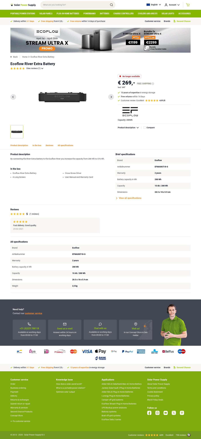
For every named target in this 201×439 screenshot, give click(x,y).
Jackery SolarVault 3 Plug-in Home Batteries (121, 388)
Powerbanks (89, 13)
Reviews (49, 145)
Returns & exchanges (19, 400)
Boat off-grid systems (111, 415)
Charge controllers (123, 13)
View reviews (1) (34, 68)
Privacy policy (153, 396)
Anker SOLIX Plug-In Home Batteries (117, 392)
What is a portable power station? (70, 388)
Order (12, 384)
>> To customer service (20, 421)
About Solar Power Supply (158, 384)
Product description (129, 127)
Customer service (152, 21)
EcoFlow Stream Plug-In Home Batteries (119, 404)
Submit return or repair (20, 404)
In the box (37, 145)
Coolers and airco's (147, 13)
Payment (14, 392)
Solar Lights (168, 13)
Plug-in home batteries (68, 13)
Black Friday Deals (155, 400)
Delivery (13, 396)
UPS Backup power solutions (114, 408)
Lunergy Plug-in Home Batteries (115, 396)
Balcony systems (109, 411)
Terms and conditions (156, 388)
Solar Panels (45, 13)
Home (24, 57)
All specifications (65, 145)
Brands (167, 21)
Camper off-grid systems (112, 400)
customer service (33, 313)
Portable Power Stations (22, 13)
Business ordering (18, 388)
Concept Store (16, 415)
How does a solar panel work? (69, 384)
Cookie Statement (155, 392)
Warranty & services (19, 408)
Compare (151, 127)
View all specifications (128, 198)
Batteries (104, 13)
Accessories (184, 13)
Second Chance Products (21, 411)
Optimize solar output (65, 392)
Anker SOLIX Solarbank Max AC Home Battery (122, 384)
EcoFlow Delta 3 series (111, 419)
